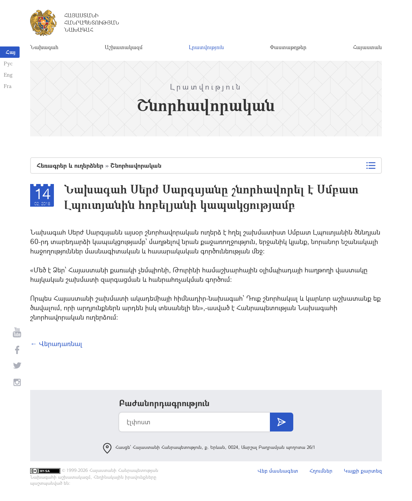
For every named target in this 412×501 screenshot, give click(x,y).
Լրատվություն (206, 47)
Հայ (10, 52)
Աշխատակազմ (123, 47)
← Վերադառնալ (56, 343)
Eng (8, 74)
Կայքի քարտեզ (363, 470)
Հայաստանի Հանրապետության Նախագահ (91, 22)
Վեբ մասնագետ (277, 470)
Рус (8, 63)
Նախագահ (44, 47)
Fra (8, 86)
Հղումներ (320, 470)
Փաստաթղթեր (288, 47)
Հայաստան (367, 47)
